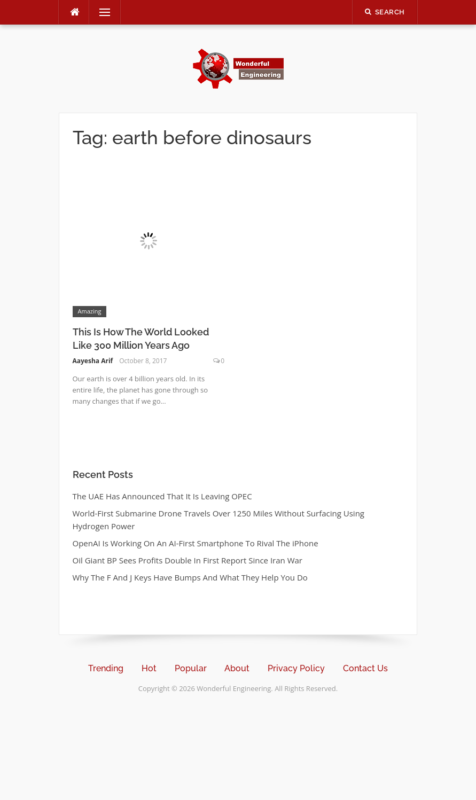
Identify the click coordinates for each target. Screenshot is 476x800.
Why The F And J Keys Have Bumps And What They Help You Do (190, 577)
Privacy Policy (296, 668)
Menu (100, 12)
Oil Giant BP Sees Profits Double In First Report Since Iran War (188, 560)
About (236, 668)
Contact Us (365, 668)
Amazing (90, 311)
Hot (149, 668)
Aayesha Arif (93, 360)
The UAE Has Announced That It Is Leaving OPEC (162, 496)
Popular (191, 668)
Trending (105, 668)
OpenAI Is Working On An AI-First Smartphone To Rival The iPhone (195, 543)
